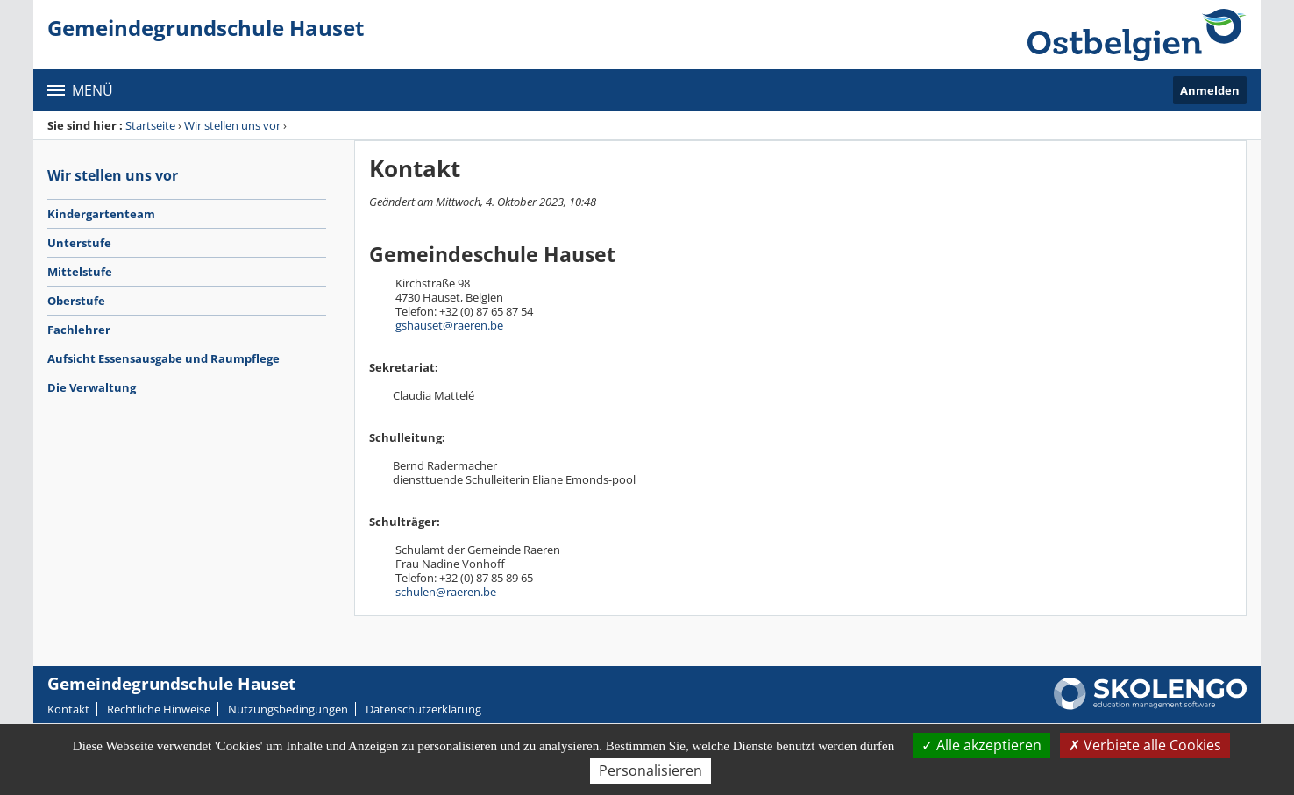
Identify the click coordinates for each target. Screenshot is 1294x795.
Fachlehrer (78, 329)
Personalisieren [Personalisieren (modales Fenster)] (650, 770)
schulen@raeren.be (445, 592)
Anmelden (1210, 90)
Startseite (150, 125)
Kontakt (68, 709)
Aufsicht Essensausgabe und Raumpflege (163, 358)
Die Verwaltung (91, 387)
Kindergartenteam (101, 214)
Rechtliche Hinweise (158, 709)
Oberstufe (76, 301)
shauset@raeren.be (452, 325)
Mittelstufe (79, 272)
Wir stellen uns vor (232, 125)
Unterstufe (79, 243)
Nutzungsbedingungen (288, 709)
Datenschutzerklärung (423, 709)
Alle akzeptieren (981, 745)
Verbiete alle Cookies (1145, 745)
